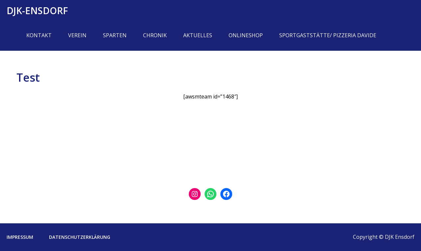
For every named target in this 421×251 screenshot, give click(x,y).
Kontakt (39, 35)
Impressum (20, 237)
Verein (77, 35)
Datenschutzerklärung (79, 237)
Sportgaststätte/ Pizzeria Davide (327, 35)
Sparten (115, 35)
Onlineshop (246, 35)
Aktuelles (197, 35)
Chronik (155, 35)
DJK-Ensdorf (37, 10)
